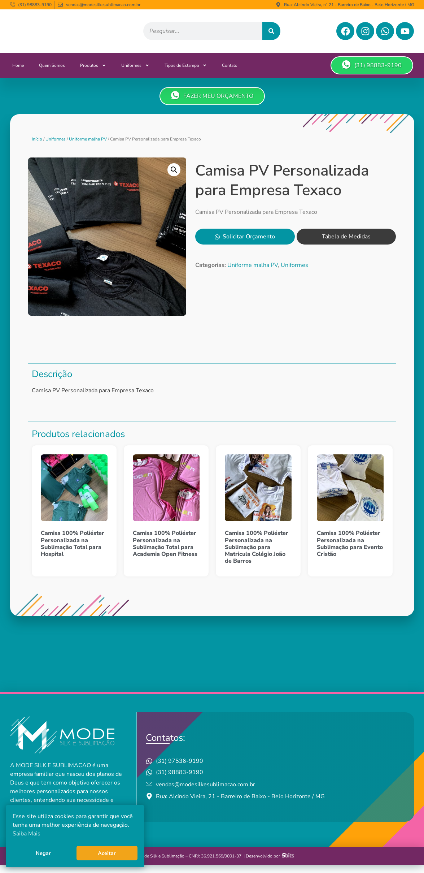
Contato (229, 74)
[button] (173, 178)
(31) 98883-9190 (372, 73)
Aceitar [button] (107, 853)
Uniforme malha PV (88, 147)
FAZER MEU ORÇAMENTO (212, 104)
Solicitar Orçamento (245, 245)
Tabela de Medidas (346, 245)
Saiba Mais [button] (26, 834)
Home (18, 74)
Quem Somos (52, 74)
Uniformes (135, 73)
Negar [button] (43, 853)
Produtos (93, 73)
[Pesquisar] (271, 35)
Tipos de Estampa (186, 73)
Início (37, 147)
